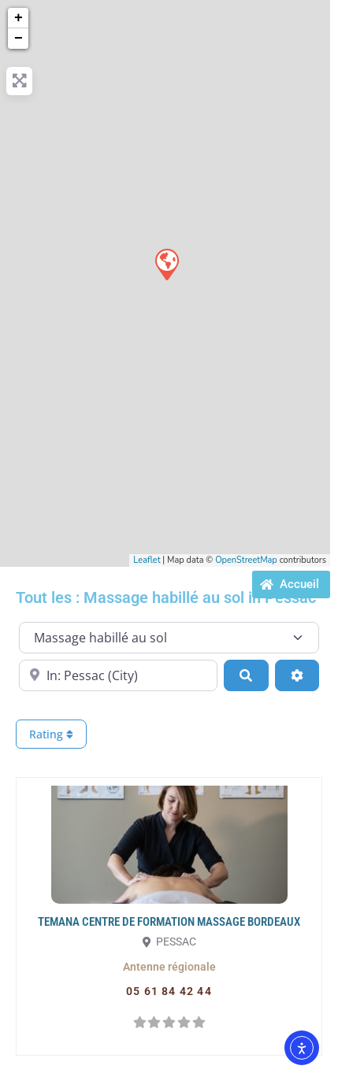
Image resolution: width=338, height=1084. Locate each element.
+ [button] (18, 18)
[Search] (246, 675)
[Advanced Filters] (297, 675)
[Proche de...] (118, 675)
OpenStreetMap (246, 560)
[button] (169, 967)
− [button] (18, 38)
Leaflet (146, 560)
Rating (51, 734)
